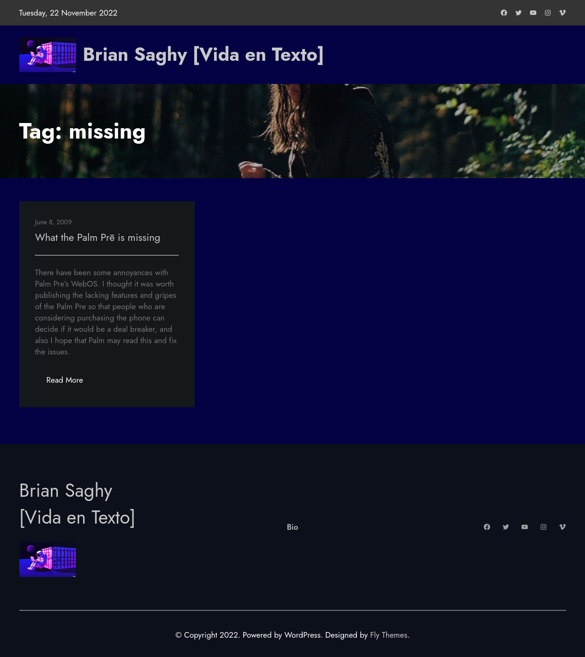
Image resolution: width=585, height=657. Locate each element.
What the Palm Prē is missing (97, 237)
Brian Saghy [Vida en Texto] (203, 54)
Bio (292, 527)
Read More (70, 382)
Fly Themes (388, 635)
